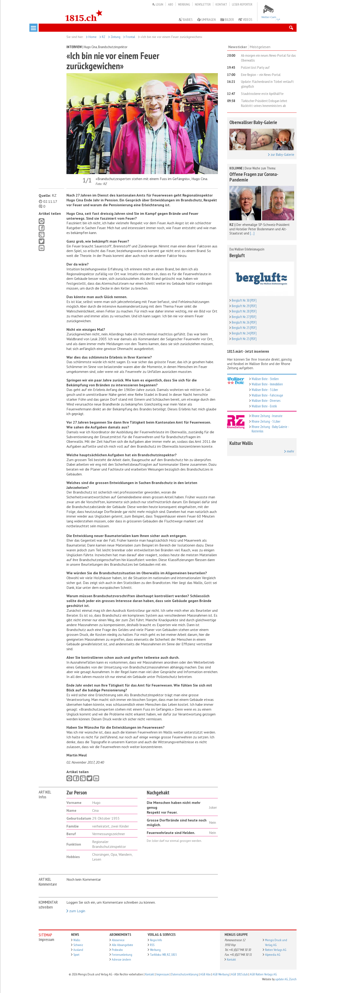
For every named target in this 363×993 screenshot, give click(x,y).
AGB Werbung (221, 974)
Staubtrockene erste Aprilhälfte (262, 93)
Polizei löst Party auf (255, 67)
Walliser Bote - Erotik (264, 406)
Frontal (129, 37)
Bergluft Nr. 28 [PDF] (244, 311)
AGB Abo (205, 974)
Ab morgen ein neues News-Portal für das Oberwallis (268, 57)
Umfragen (206, 19)
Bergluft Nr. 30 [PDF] (244, 300)
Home (91, 37)
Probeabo (117, 950)
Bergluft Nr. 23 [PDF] (244, 339)
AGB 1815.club (239, 974)
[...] (252, 233)
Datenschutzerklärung (184, 974)
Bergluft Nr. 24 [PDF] (244, 333)
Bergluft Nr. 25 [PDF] (244, 327)
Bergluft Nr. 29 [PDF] (244, 306)
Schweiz (78, 945)
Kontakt (221, 4)
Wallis (76, 940)
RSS (152, 945)
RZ (102, 37)
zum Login (75, 911)
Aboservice (118, 940)
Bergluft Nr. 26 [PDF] (244, 322)
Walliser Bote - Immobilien (267, 384)
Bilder (227, 19)
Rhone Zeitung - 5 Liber (266, 421)
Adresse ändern (121, 959)
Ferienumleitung (122, 954)
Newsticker (237, 46)
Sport (76, 954)
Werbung (184, 4)
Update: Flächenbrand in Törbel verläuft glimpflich (267, 84)
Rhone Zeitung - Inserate (267, 416)
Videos (245, 19)
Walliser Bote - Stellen (265, 379)
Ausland (78, 950)
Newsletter (203, 4)
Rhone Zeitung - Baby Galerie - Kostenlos (270, 429)
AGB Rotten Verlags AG (263, 974)
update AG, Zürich (286, 979)
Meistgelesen (260, 46)
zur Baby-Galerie (281, 155)
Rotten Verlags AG (275, 950)
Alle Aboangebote (122, 945)
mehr (289, 451)
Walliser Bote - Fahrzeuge (267, 395)
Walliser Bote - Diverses (266, 400)
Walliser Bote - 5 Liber (265, 389)
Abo (170, 4)
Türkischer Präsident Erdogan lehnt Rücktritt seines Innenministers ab (264, 103)
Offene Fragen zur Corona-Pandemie (253, 177)
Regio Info (156, 940)
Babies (186, 19)
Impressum (162, 974)
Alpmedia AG (272, 954)
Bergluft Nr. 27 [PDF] (244, 317)
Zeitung (114, 37)
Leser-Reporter (242, 4)
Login (157, 4)
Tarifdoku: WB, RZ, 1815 (163, 954)
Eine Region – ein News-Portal (261, 74)
